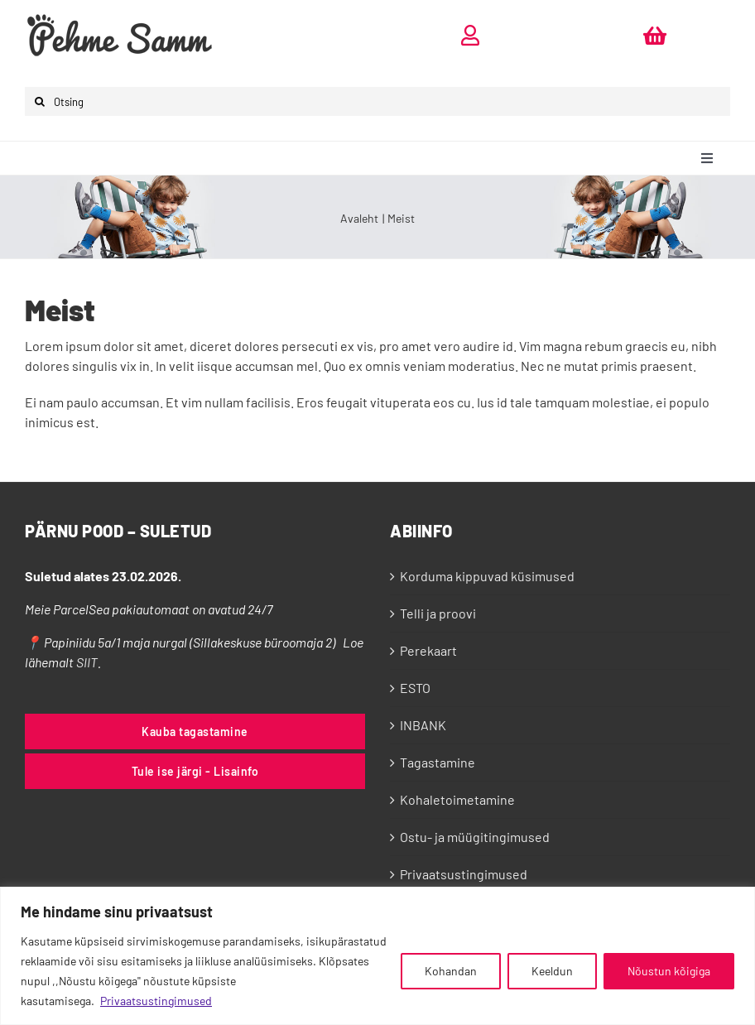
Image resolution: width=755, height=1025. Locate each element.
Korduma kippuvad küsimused (487, 576)
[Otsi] (39, 101)
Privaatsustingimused (156, 1001)
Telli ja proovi (438, 613)
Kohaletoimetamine (457, 799)
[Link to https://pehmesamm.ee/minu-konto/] (470, 35)
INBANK (423, 725)
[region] (377, 956)
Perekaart (428, 650)
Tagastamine (437, 762)
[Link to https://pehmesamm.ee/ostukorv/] (654, 35)
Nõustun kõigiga (669, 971)
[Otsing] (377, 101)
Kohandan (451, 971)
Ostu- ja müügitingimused (475, 837)
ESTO (415, 687)
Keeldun (552, 971)
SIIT (87, 662)
